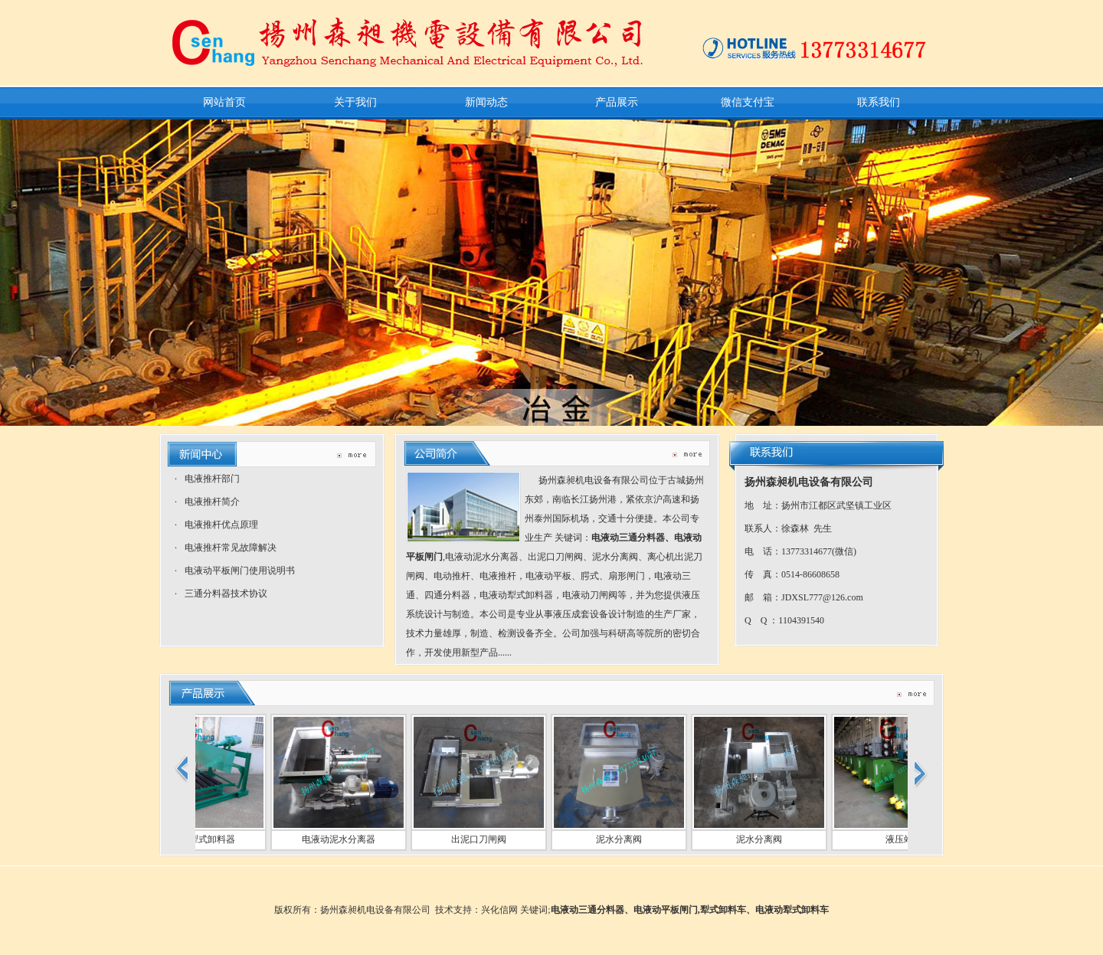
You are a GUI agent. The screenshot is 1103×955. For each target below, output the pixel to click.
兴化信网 (499, 909)
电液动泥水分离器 (334, 839)
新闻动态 (486, 102)
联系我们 (878, 102)
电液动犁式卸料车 (792, 909)
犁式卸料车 (723, 909)
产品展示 (616, 102)
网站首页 (224, 102)
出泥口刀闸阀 (474, 839)
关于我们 (355, 102)
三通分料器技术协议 (226, 593)
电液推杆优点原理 (221, 524)
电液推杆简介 (212, 501)
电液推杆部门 (212, 478)
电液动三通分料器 (628, 537)
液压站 (894, 839)
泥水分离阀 (614, 839)
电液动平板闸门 (665, 909)
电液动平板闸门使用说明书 (240, 570)
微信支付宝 (747, 102)
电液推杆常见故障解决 (231, 547)
